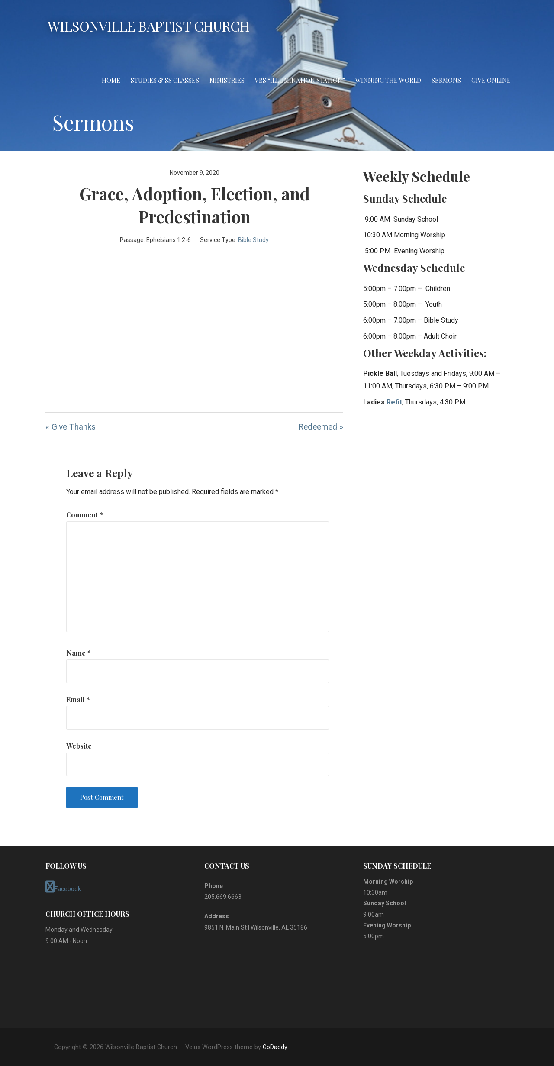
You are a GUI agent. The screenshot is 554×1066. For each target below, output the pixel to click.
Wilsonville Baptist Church (148, 25)
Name (78, 652)
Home (111, 80)
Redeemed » (320, 427)
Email (78, 699)
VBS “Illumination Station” (300, 80)
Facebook (63, 887)
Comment (84, 514)
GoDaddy (275, 1046)
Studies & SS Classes (165, 80)
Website (79, 745)
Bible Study (253, 239)
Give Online (491, 80)
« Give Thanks (70, 427)
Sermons (446, 80)
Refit (394, 402)
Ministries (227, 80)
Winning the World (388, 80)
